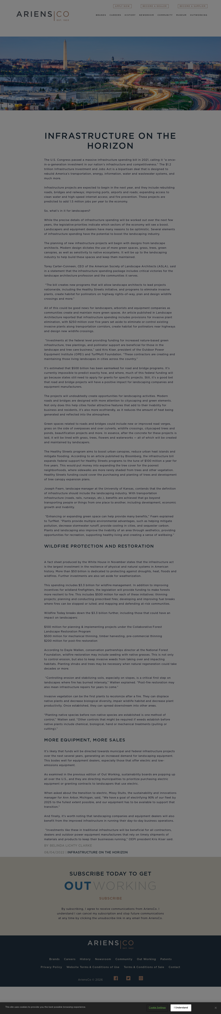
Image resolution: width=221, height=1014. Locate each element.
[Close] (215, 1007)
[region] (110, 1008)
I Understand (181, 1008)
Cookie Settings (157, 1008)
